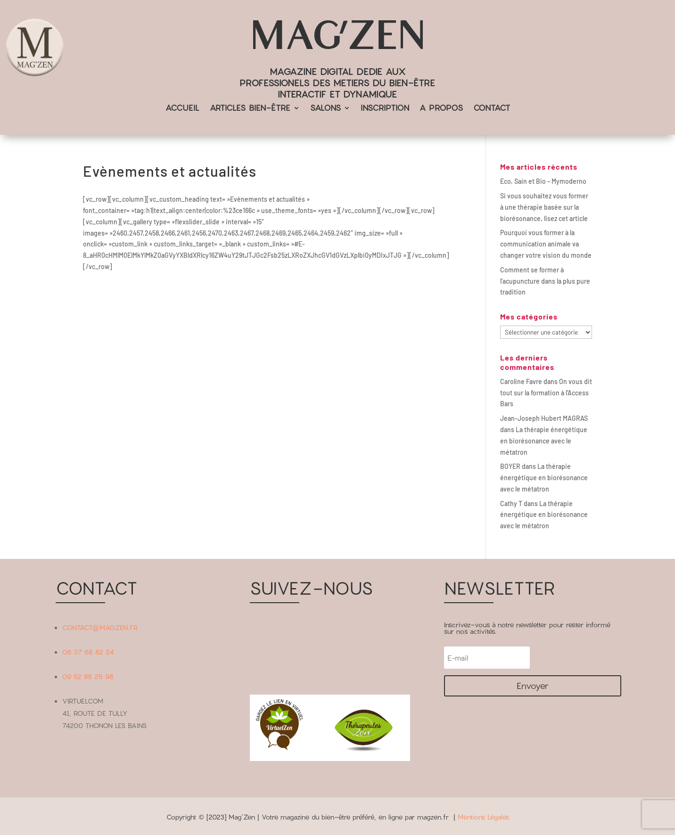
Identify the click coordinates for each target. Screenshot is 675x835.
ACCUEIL (182, 109)
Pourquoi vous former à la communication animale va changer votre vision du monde (546, 244)
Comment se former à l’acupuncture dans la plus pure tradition (545, 281)
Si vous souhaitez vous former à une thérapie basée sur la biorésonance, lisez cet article (544, 207)
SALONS (325, 109)
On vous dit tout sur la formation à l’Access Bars (546, 392)
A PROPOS (441, 109)
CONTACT (491, 109)
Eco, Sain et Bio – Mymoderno (543, 181)
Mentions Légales (483, 817)
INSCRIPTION (385, 109)
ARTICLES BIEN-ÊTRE (250, 109)
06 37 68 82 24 (88, 652)
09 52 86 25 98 (88, 676)
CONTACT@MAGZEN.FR (100, 627)
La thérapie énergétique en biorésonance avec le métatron (543, 441)
